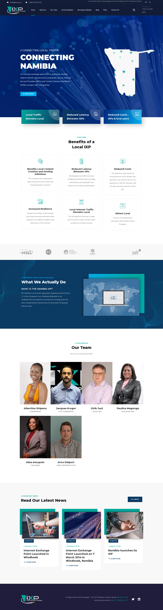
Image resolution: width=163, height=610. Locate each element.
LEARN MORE (26, 314)
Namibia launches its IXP (122, 552)
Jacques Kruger (66, 408)
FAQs (105, 10)
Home (33, 10)
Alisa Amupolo (35, 462)
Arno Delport (66, 462)
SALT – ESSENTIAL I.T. (119, 600)
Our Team (53, 10)
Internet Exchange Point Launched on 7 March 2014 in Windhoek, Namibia (80, 555)
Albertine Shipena (35, 408)
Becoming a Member (85, 10)
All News (135, 499)
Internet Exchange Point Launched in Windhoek (36, 554)
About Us (42, 10)
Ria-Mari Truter (122, 597)
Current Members (67, 10)
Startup (29, 541)
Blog (97, 10)
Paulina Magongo (128, 408)
